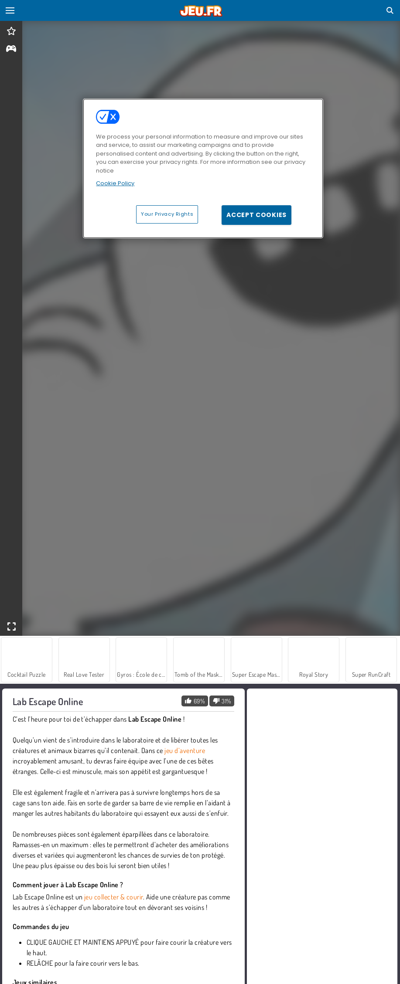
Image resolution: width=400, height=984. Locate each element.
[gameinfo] (11, 49)
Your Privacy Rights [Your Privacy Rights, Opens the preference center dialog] (167, 213)
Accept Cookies (256, 214)
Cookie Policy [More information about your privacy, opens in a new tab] (115, 183)
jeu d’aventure (184, 750)
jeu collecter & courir (113, 896)
